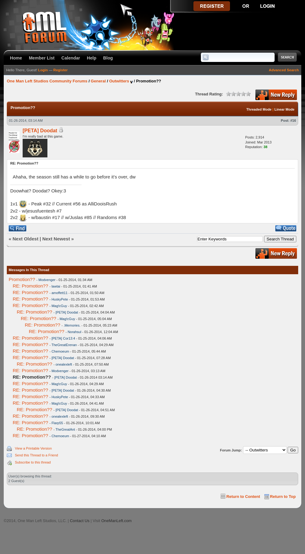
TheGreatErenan (64, 345)
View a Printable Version (33, 448)
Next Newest (56, 238)
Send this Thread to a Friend (36, 455)
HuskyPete (59, 299)
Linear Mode (284, 109)
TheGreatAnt (65, 429)
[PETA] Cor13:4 (63, 338)
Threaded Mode (259, 109)
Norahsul (74, 332)
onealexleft (63, 364)
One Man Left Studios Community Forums (47, 81)
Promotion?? (22, 279)
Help (91, 57)
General (98, 81)
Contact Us (79, 520)
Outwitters (119, 81)
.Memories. (72, 325)
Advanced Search (284, 70)
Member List (42, 57)
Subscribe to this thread (33, 462)
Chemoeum (60, 351)
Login (43, 70)
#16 (293, 120)
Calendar (70, 57)
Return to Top (283, 496)
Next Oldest (25, 238)
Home (16, 57)
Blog (108, 57)
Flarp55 (57, 423)
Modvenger (46, 280)
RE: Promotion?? (30, 285)
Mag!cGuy (59, 306)
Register (60, 70)
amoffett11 (59, 293)
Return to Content (243, 496)
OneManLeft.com (116, 520)
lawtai (55, 286)
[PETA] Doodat (40, 130)
